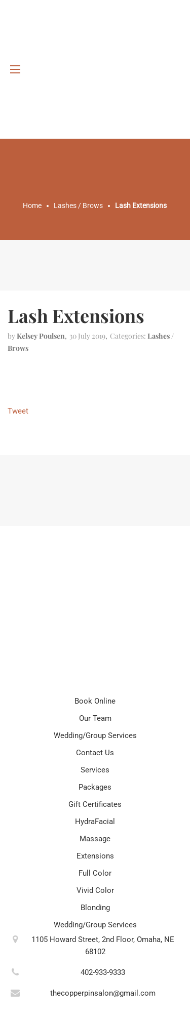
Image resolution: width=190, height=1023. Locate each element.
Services (95, 769)
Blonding (95, 907)
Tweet (18, 411)
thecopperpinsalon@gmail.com (103, 993)
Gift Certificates (95, 804)
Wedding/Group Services (95, 735)
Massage (95, 838)
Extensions (95, 856)
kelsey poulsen (41, 336)
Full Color (95, 873)
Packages (95, 787)
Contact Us (95, 752)
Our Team (95, 718)
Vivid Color (95, 890)
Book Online (95, 701)
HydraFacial (95, 821)
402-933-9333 (103, 972)
